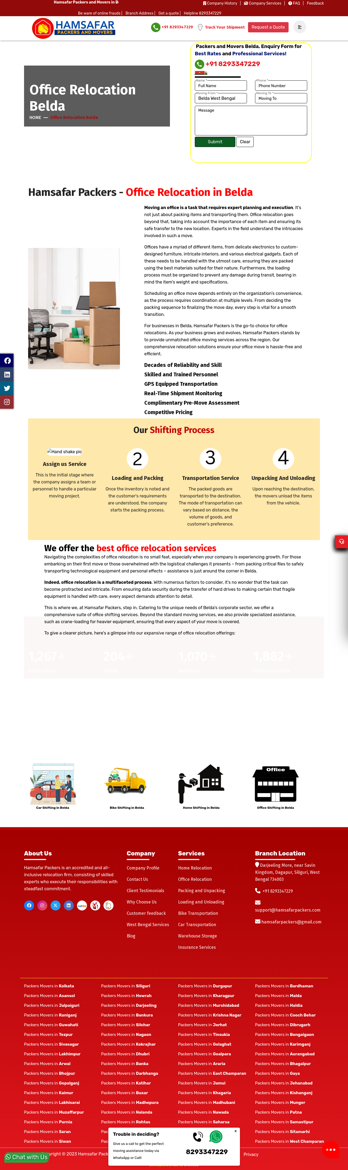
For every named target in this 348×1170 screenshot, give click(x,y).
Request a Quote (268, 27)
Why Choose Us (142, 902)
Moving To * (265, 93)
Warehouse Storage (197, 936)
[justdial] (82, 905)
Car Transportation (197, 924)
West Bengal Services (148, 924)
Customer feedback (146, 913)
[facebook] (29, 905)
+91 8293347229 (172, 27)
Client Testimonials (145, 890)
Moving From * (207, 93)
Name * (201, 80)
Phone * (262, 80)
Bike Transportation (198, 913)
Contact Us (137, 879)
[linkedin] (69, 905)
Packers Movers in (49, 986)
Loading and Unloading (201, 902)
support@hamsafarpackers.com (287, 910)
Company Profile (143, 868)
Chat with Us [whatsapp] (27, 1158)
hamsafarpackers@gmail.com (291, 922)
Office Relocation (195, 879)
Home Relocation (195, 868)
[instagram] (42, 905)
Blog (131, 936)
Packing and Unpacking (201, 890)
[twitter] (56, 905)
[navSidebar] (297, 27)
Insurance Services (197, 947)
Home (35, 117)
